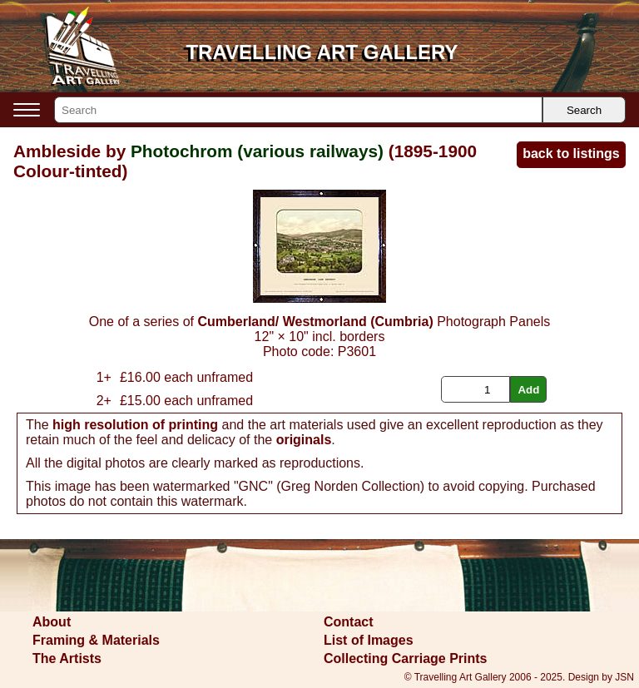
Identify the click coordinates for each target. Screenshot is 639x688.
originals (304, 440)
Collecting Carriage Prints (406, 658)
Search (584, 110)
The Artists (67, 658)
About (51, 622)
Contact (349, 622)
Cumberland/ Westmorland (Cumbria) (315, 321)
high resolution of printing (135, 425)
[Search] (298, 110)
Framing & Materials (96, 640)
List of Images (369, 640)
